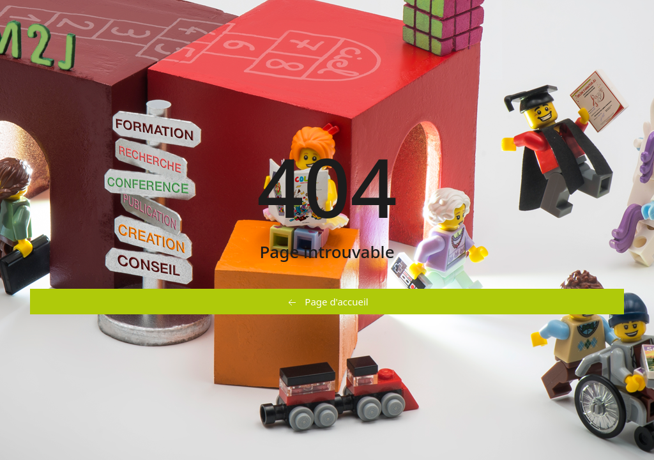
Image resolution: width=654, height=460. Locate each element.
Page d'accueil (326, 302)
